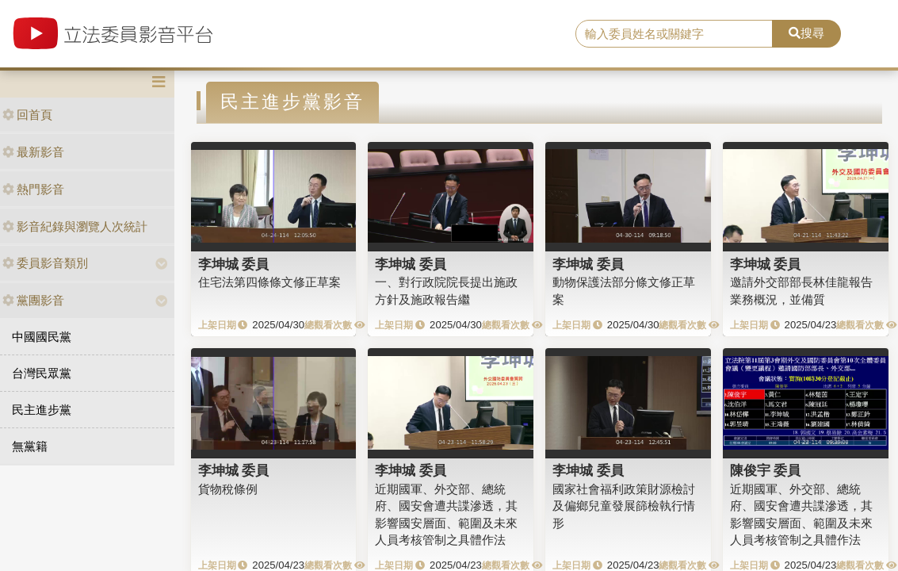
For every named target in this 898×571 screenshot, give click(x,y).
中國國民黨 (41, 336)
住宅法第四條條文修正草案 (269, 282)
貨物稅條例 (228, 489)
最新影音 (33, 152)
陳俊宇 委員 (765, 470)
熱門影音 (33, 189)
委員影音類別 (45, 263)
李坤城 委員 (233, 264)
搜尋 (806, 33)
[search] (674, 34)
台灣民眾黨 (41, 373)
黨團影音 (33, 300)
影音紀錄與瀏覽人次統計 (74, 226)
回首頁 (27, 114)
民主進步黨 (41, 409)
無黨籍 (30, 446)
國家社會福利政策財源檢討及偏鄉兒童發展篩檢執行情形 (623, 506)
